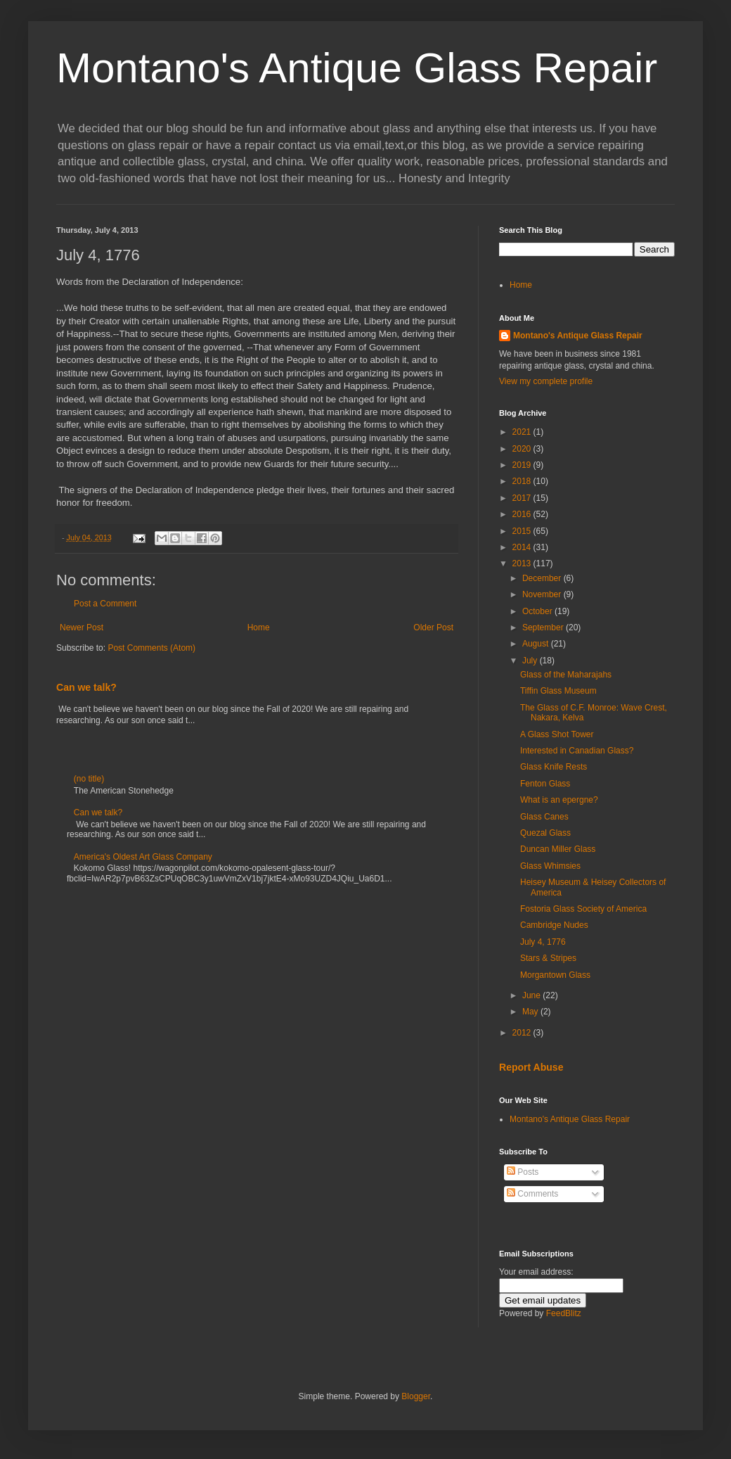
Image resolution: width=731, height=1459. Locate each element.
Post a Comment (105, 604)
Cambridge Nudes (554, 925)
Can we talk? (86, 687)
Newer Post (81, 627)
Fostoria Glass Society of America (583, 909)
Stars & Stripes (548, 958)
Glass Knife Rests (553, 767)
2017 (522, 498)
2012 (522, 1033)
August (536, 644)
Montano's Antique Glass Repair (356, 67)
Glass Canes (544, 817)
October (538, 611)
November (543, 594)
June (532, 995)
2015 (522, 531)
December (543, 578)
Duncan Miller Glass (557, 849)
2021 (522, 432)
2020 (522, 449)
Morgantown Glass (555, 975)
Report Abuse (531, 1067)
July (531, 660)
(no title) (89, 779)
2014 (522, 547)
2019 (522, 465)
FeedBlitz (563, 1313)
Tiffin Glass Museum (558, 691)
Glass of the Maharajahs (566, 675)
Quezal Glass (545, 833)
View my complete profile (546, 381)
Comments (532, 1194)
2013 (522, 563)
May (531, 1012)
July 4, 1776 (543, 942)
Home (258, 627)
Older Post (433, 627)
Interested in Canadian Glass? (576, 751)
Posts (522, 1172)
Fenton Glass (545, 784)
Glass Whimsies (550, 866)
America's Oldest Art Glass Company (143, 857)
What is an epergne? (559, 800)
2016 (522, 514)
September (544, 627)
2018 (522, 481)
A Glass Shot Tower (557, 734)
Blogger (415, 1396)
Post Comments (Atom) (151, 648)
